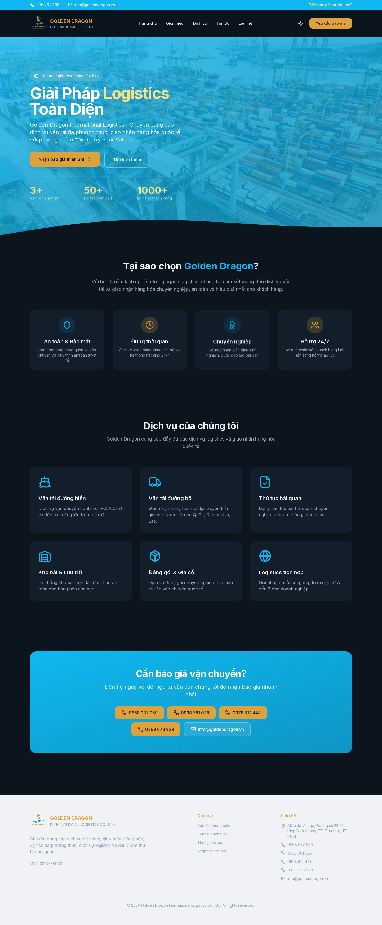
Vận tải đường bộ (212, 834)
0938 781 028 (191, 712)
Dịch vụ (200, 23)
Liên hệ (245, 23)
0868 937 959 (139, 712)
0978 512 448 (243, 712)
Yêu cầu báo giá (331, 23)
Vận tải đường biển (213, 825)
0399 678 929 (156, 729)
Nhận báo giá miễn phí (64, 159)
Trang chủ (147, 23)
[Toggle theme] (300, 23)
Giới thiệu (175, 23)
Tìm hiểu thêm (127, 160)
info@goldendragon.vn (217, 729)
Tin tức (222, 23)
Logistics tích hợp (212, 851)
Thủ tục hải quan (211, 842)
